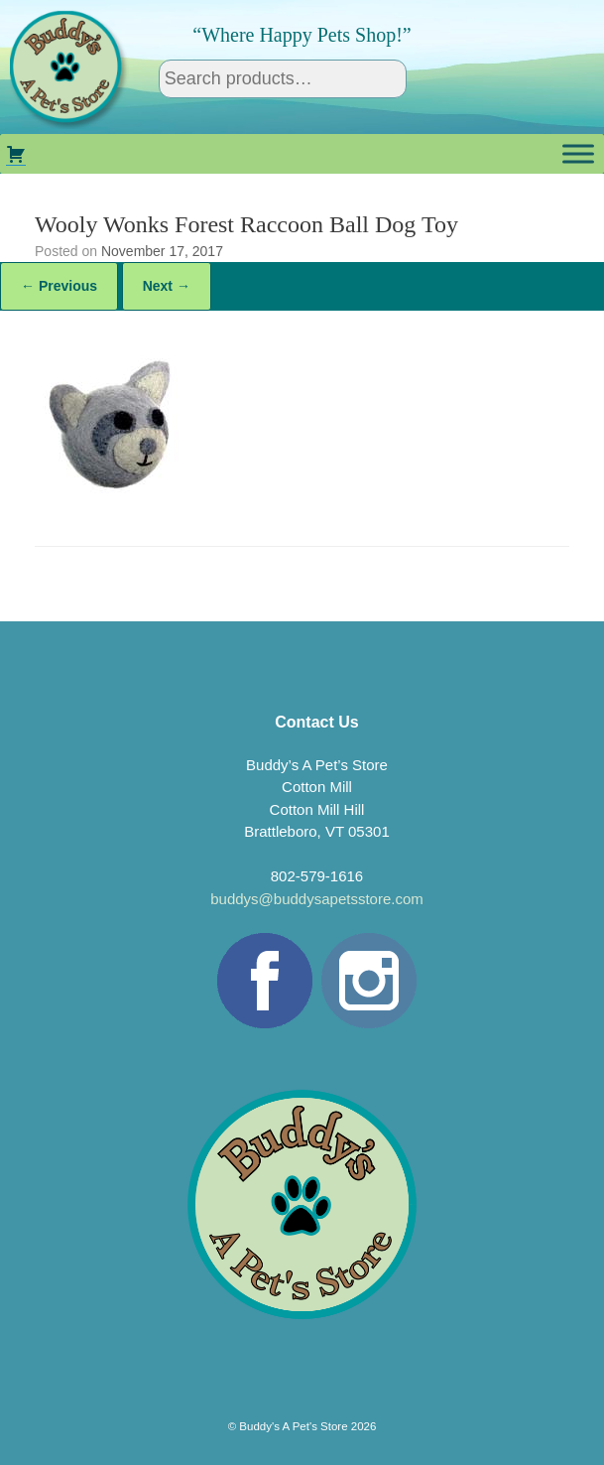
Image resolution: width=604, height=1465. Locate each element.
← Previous (59, 286)
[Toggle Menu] (578, 154)
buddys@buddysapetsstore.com (316, 898)
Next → (166, 286)
